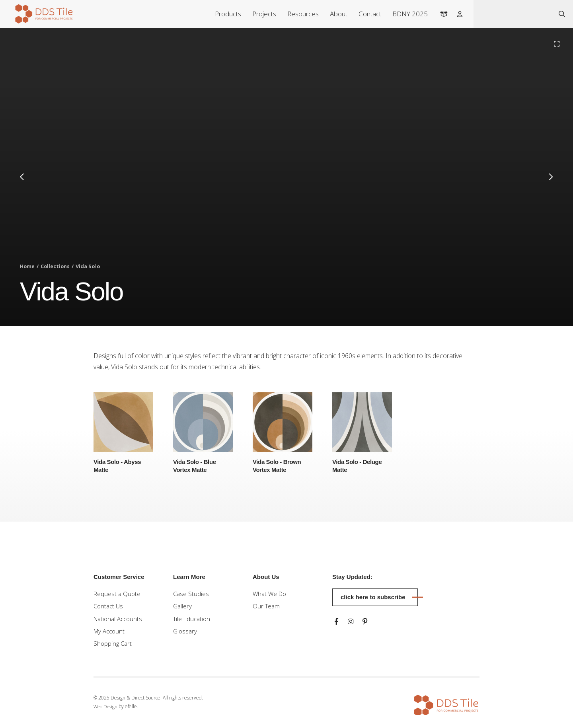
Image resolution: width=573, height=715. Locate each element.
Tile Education (192, 620)
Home (27, 266)
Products (225, 13)
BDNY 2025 (407, 13)
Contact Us (109, 607)
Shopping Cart (113, 646)
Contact (366, 13)
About (335, 13)
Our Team (267, 607)
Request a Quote (118, 594)
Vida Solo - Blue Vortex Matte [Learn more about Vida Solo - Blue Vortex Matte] (196, 465)
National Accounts (120, 620)
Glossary (185, 633)
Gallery (183, 607)
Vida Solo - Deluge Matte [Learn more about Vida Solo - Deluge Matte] (358, 465)
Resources (300, 13)
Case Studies (191, 594)
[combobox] (512, 14)
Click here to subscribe (373, 597)
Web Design (106, 710)
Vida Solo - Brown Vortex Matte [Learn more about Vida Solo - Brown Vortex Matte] (278, 465)
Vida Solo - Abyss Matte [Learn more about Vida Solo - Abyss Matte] (119, 465)
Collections (56, 266)
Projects (261, 13)
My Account (110, 633)
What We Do (270, 594)
